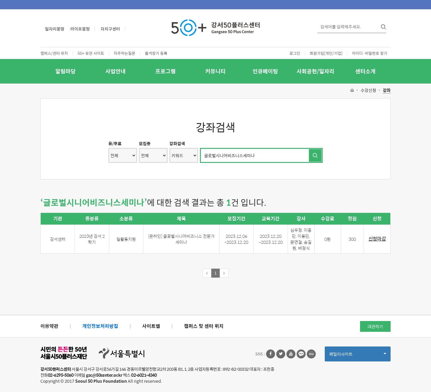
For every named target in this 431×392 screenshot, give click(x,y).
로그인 (294, 53)
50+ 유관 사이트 (91, 53)
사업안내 (115, 71)
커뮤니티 (215, 71)
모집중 (145, 143)
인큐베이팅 (265, 71)
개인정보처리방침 (100, 326)
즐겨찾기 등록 (156, 53)
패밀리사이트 (357, 355)
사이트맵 (151, 326)
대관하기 (375, 326)
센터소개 (365, 71)
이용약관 (49, 326)
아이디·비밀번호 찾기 (369, 53)
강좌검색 (177, 143)
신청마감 (377, 238)
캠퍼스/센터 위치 (54, 53)
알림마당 (65, 71)
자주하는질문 (124, 53)
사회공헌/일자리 (315, 71)
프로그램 (165, 71)
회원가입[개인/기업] (326, 53)
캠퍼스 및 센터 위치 (204, 326)
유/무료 (115, 143)
